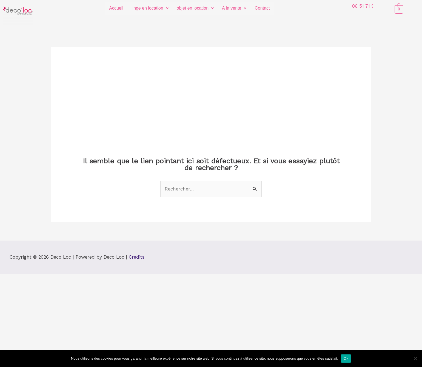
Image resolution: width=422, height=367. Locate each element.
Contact (262, 8)
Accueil (116, 8)
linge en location (150, 8)
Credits (136, 257)
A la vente (234, 8)
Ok (346, 358)
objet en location (195, 8)
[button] (150, 8)
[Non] (415, 358)
